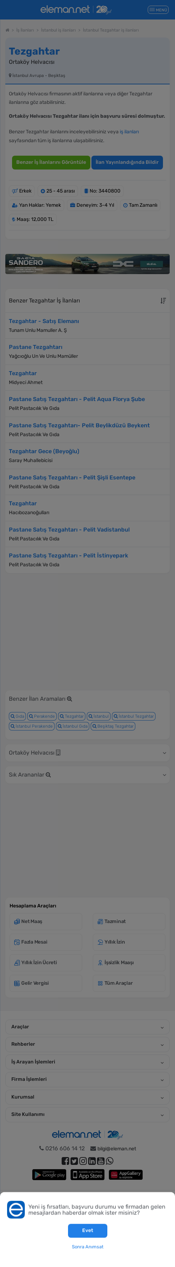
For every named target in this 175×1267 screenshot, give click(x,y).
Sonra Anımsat (87, 1246)
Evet (87, 1231)
